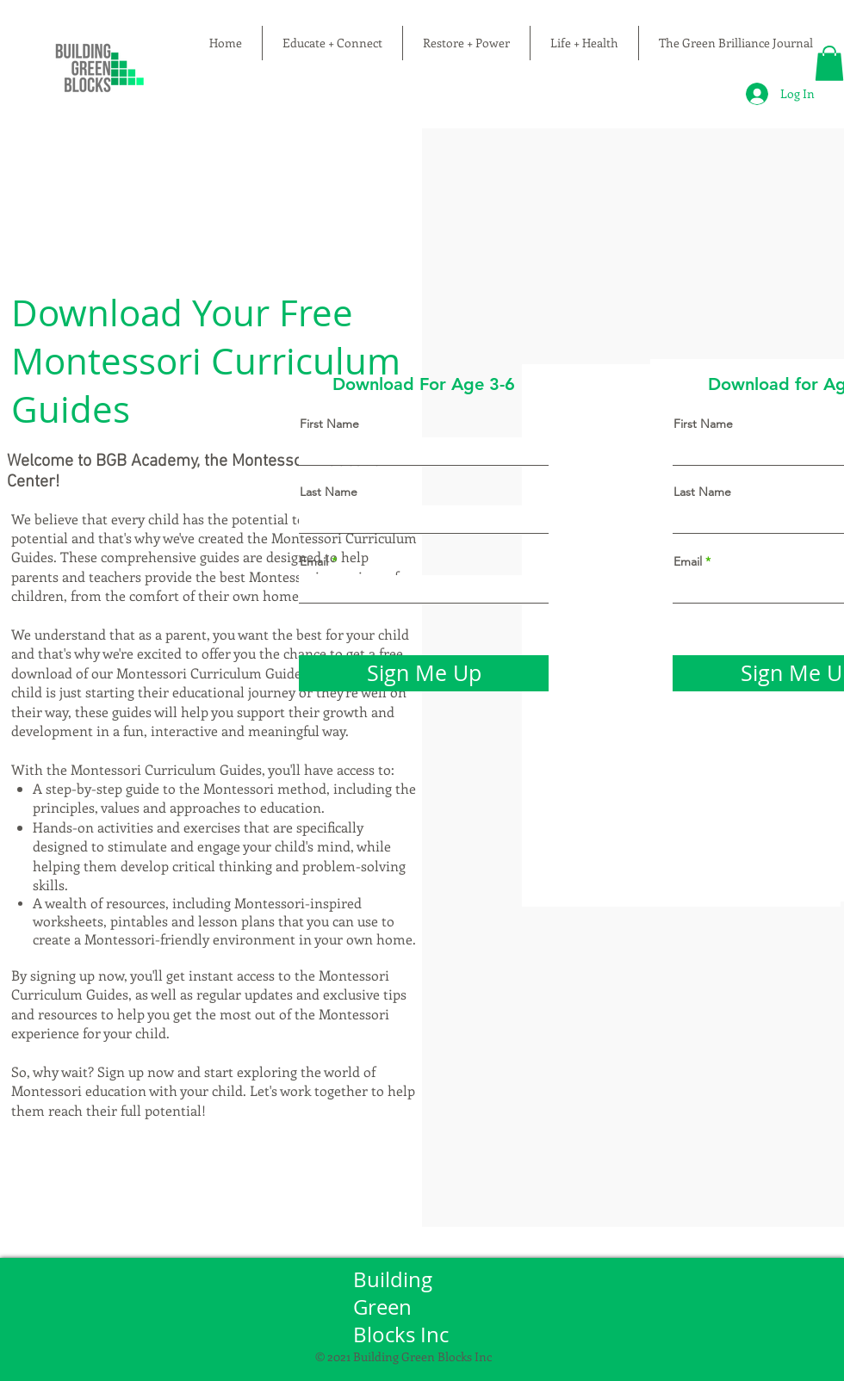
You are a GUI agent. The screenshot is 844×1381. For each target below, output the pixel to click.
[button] (829, 63)
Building (395, 1279)
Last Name (328, 492)
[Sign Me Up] (424, 673)
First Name (329, 424)
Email (314, 561)
